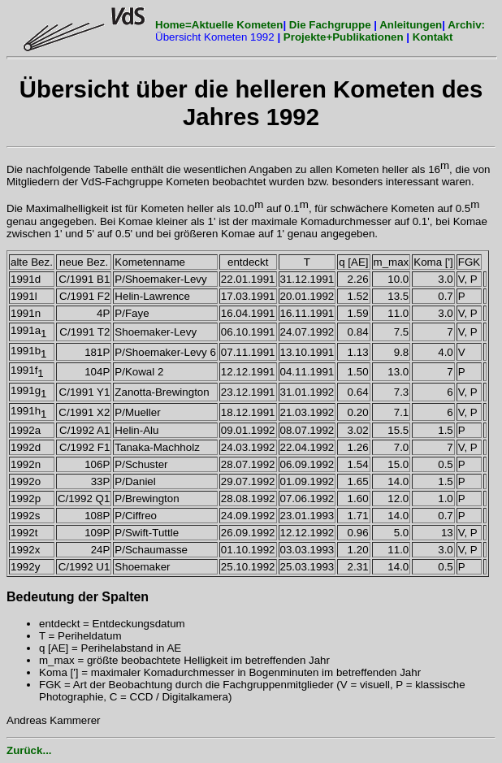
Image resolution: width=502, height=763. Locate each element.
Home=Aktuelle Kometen (219, 25)
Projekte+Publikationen (344, 37)
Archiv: (466, 25)
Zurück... (29, 750)
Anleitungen (410, 25)
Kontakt (433, 37)
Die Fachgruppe (330, 25)
